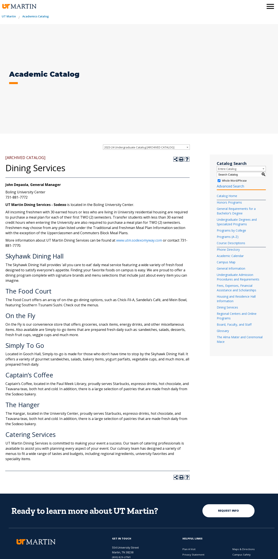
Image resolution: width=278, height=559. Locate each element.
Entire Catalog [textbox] (227, 169)
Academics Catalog (35, 16)
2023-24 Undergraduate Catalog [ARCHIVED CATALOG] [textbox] (139, 147)
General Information (231, 268)
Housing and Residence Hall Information (236, 298)
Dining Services (227, 307)
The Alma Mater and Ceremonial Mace (240, 339)
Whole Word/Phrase (234, 180)
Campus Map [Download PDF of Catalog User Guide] (226, 262)
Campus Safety (241, 554)
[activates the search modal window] (259, 6)
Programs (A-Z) (227, 237)
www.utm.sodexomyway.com (139, 240)
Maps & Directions (243, 549)
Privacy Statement (193, 554)
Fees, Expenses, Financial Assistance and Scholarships (236, 288)
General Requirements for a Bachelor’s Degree (236, 211)
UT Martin (9, 16)
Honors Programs (229, 202)
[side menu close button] (270, 6)
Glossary (223, 331)
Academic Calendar (230, 256)
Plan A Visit (188, 549)
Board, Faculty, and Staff (234, 324)
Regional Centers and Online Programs (236, 316)
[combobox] (146, 147)
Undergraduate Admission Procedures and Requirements (238, 277)
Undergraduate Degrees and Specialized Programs (237, 221)
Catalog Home (227, 196)
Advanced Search (230, 186)
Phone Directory (228, 249)
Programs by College (231, 230)
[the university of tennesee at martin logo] (19, 6)
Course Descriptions (231, 243)
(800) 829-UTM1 (121, 557)
